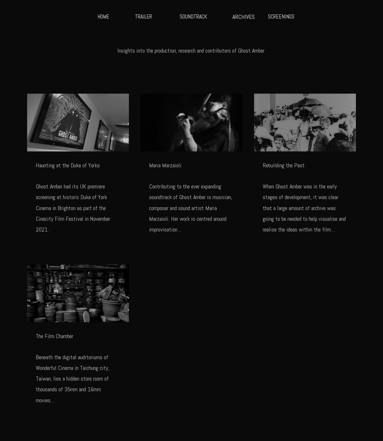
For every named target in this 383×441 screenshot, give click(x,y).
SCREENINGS (281, 16)
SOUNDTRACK (193, 16)
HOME (103, 16)
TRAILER (143, 16)
